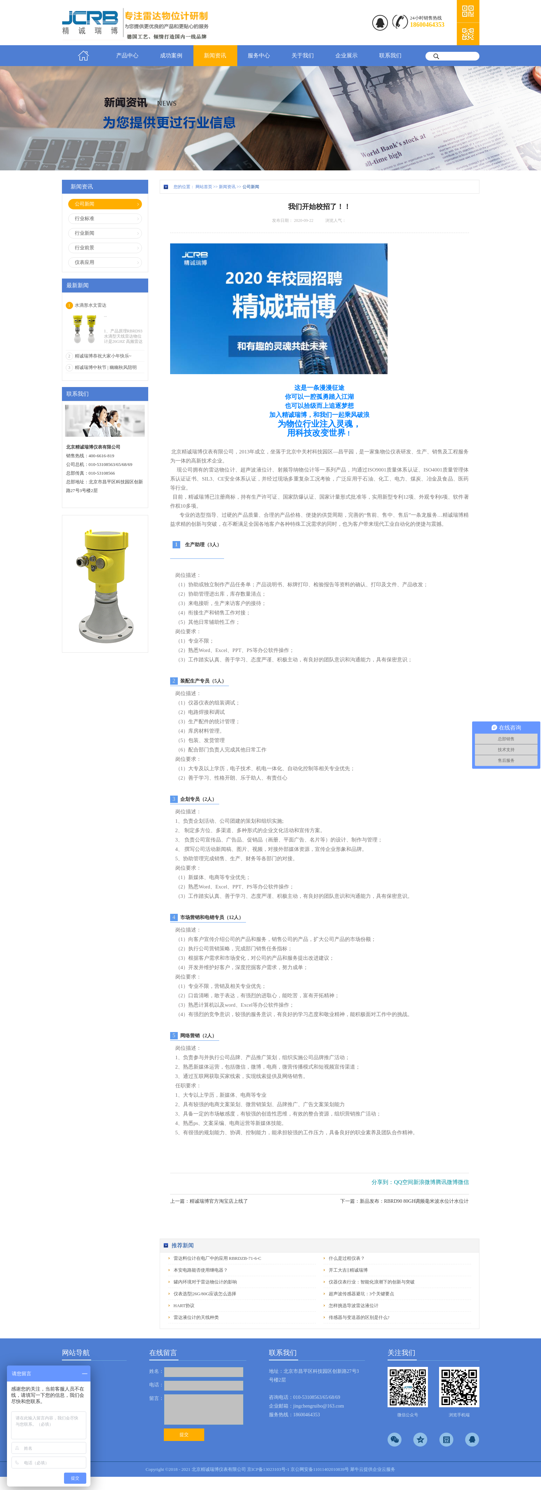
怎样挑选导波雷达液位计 (354, 1305)
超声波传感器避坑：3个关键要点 (362, 1293)
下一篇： (404, 1201)
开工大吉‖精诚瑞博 (348, 1270)
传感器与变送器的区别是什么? (359, 1317)
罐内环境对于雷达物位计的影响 (205, 1281)
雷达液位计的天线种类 (196, 1317)
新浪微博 (424, 1182)
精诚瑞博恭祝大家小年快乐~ (103, 356)
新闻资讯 (227, 186)
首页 (84, 55)
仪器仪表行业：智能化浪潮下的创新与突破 (372, 1281)
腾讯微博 (447, 1182)
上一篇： (209, 1201)
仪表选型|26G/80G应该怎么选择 (205, 1293)
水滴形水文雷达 (90, 305)
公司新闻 (250, 186)
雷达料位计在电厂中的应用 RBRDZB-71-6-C (217, 1258)
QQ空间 (403, 1182)
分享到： (383, 1182)
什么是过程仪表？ (347, 1258)
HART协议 (184, 1305)
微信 (463, 1182)
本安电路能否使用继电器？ (201, 1270)
